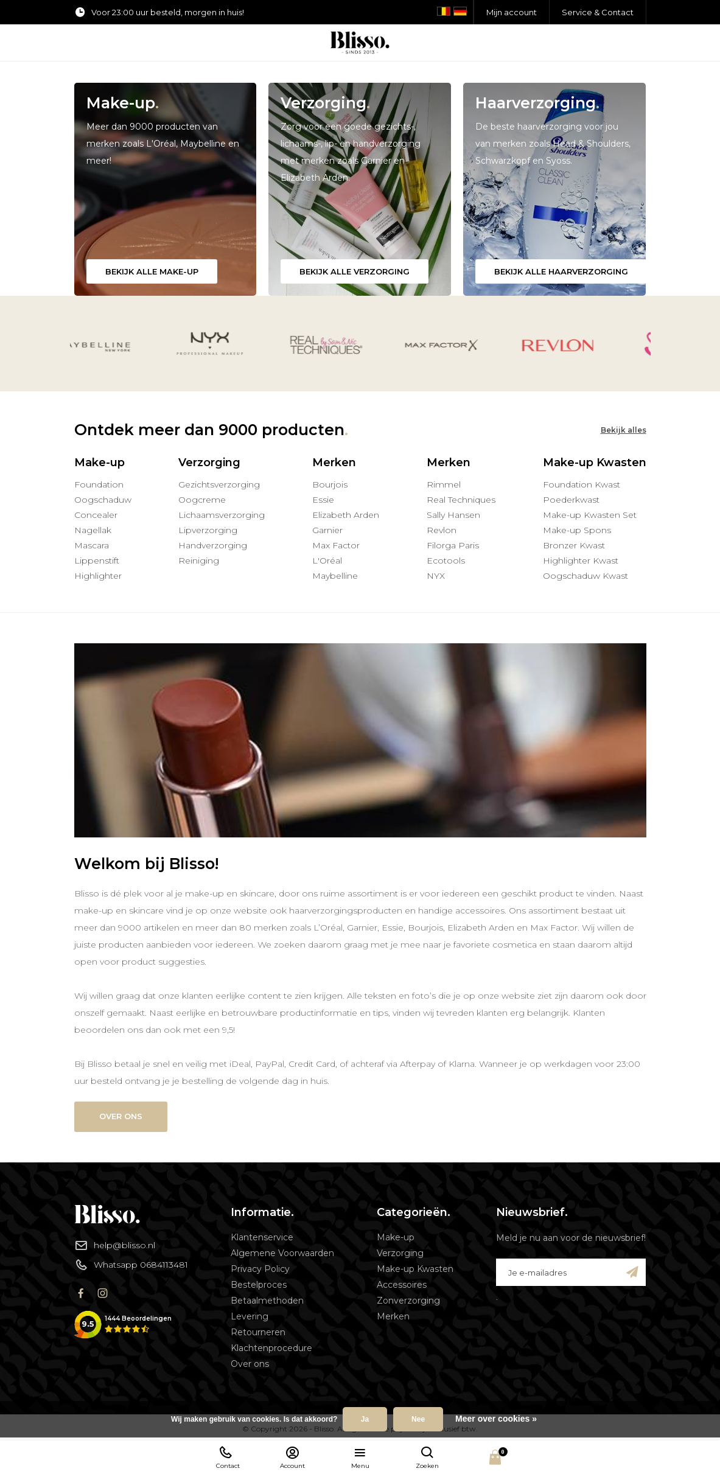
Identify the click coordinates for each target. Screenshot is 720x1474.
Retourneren (258, 1332)
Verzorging (400, 1253)
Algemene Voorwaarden (282, 1253)
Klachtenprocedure (271, 1348)
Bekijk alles (623, 430)
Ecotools (446, 560)
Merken (393, 1316)
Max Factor (336, 545)
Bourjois (330, 484)
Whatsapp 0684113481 (131, 1264)
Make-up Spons (577, 530)
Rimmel (444, 484)
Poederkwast (571, 499)
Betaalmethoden (267, 1300)
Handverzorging (212, 545)
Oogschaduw (102, 499)
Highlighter (98, 575)
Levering (249, 1316)
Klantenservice (262, 1237)
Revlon (441, 530)
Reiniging (198, 560)
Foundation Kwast (581, 484)
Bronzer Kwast (574, 545)
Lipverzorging (207, 530)
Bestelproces (259, 1284)
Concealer (95, 514)
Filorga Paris (453, 545)
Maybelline (335, 575)
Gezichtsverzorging (219, 484)
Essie (323, 499)
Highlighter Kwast (580, 560)
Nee (418, 1419)
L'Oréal (327, 560)
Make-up (395, 1237)
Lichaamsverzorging (221, 514)
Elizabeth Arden (345, 514)
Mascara (91, 545)
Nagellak (92, 530)
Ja (365, 1419)
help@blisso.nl (114, 1245)
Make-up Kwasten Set (590, 514)
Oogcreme (202, 499)
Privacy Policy (260, 1268)
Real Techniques (461, 499)
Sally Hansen (453, 514)
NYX (436, 575)
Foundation (99, 484)
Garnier (327, 530)
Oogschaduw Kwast (585, 575)
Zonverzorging (408, 1300)
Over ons (120, 1116)
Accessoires (402, 1284)
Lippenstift (96, 560)
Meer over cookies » (496, 1418)
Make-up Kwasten (415, 1268)
